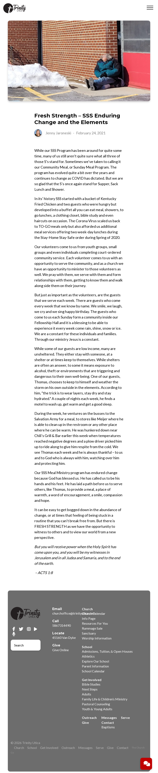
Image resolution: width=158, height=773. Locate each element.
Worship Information (97, 638)
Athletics (88, 656)
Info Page (88, 618)
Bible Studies (91, 684)
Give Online (60, 650)
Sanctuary (89, 633)
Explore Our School (95, 661)
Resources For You (95, 623)
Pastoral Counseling (96, 704)
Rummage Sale (92, 628)
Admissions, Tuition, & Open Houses (107, 651)
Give (85, 722)
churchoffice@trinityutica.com (73, 613)
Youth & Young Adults (97, 709)
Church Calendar (93, 613)
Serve (125, 718)
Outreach (89, 718)
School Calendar (93, 671)
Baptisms (108, 727)
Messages (109, 718)
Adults (86, 694)
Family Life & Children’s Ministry (104, 699)
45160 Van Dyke (64, 637)
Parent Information (95, 666)
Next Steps (90, 689)
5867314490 (61, 625)
